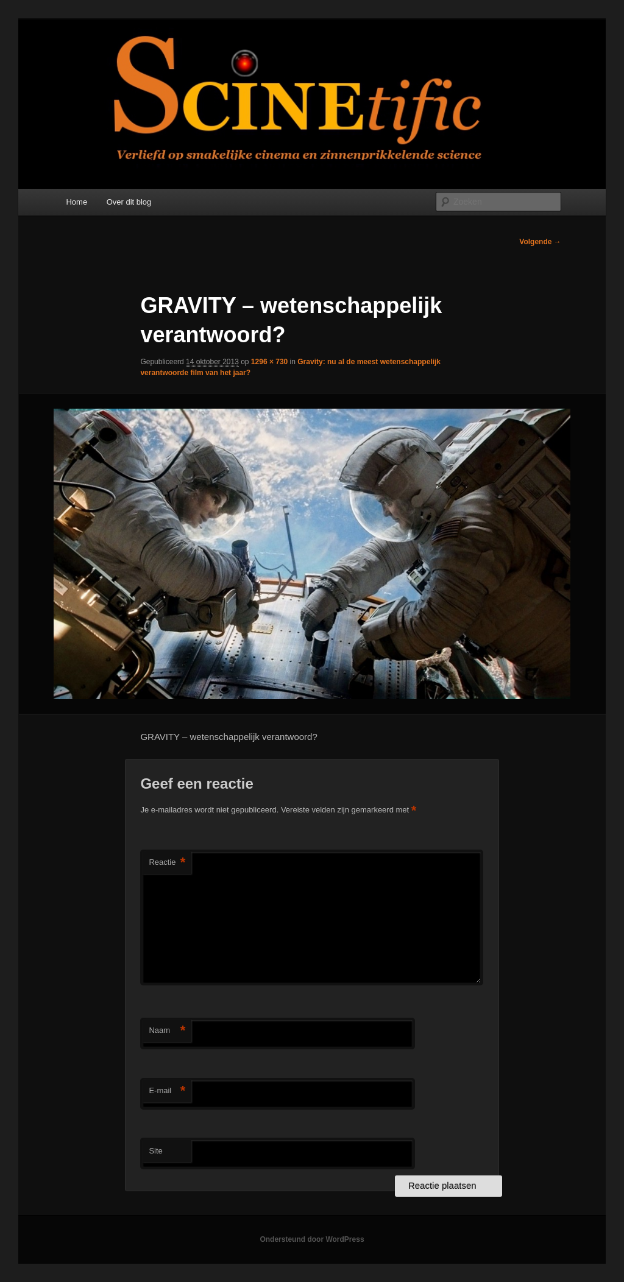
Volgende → (540, 242)
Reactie (167, 863)
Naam (167, 1031)
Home (76, 201)
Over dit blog (129, 201)
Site (155, 1150)
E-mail (167, 1091)
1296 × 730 (269, 361)
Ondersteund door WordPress (312, 1239)
